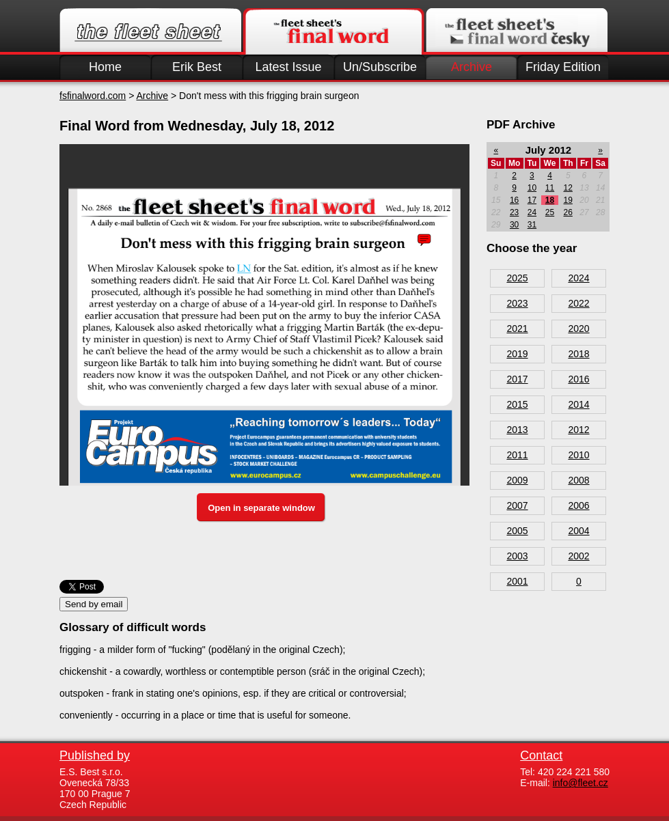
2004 (578, 530)
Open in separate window (261, 508)
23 (514, 212)
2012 (578, 429)
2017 (517, 379)
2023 (517, 303)
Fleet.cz (150, 31)
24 (532, 212)
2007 (517, 505)
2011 (517, 454)
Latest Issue (288, 67)
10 (532, 188)
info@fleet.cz (580, 782)
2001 (517, 581)
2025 (517, 278)
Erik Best (196, 67)
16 (514, 200)
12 (568, 188)
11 (549, 188)
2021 (517, 328)
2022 (578, 303)
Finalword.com (333, 31)
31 (532, 224)
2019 (517, 353)
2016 (578, 379)
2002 (578, 556)
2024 (578, 278)
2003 (517, 556)
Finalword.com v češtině (516, 31)
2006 (578, 505)
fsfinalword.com (92, 95)
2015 (517, 404)
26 (568, 212)
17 (532, 200)
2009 (517, 480)
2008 (578, 480)
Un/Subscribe (380, 67)
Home (105, 67)
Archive (471, 67)
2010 (578, 454)
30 (514, 224)
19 (568, 200)
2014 (578, 404)
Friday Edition (563, 67)
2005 (517, 530)
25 (549, 212)
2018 (578, 353)
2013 (517, 429)
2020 (578, 328)
